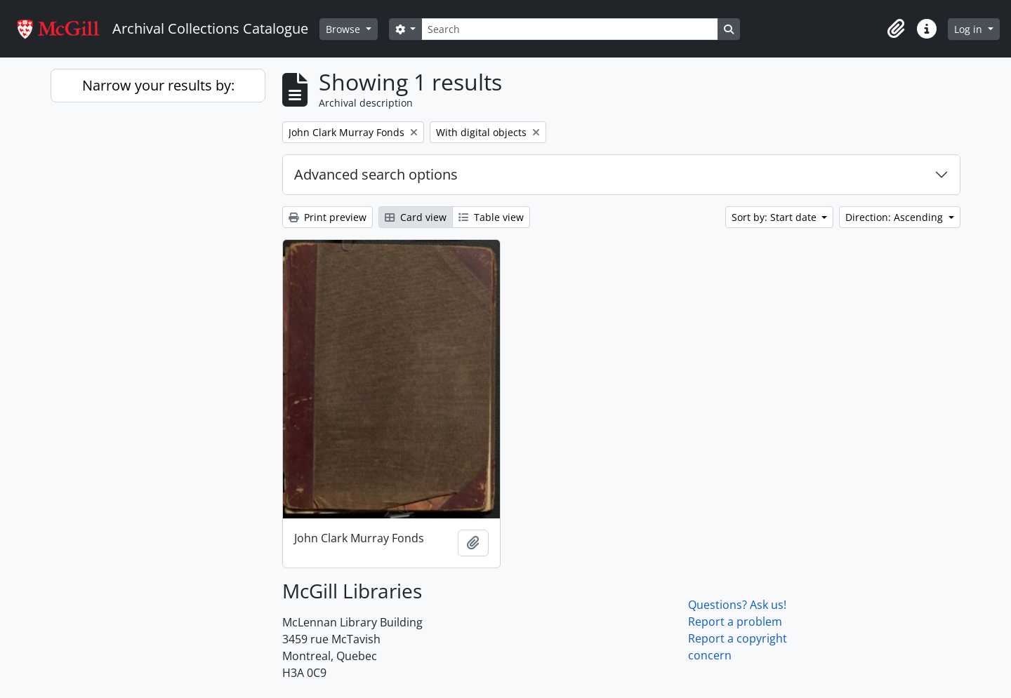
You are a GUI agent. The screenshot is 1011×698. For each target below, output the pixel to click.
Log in (969, 29)
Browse (344, 29)
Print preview (327, 217)
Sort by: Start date (775, 217)
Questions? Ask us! (737, 604)
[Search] (569, 29)
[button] (895, 28)
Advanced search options (376, 174)
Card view (416, 217)
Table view (491, 217)
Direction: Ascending (895, 217)
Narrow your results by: (158, 85)
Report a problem (735, 621)
